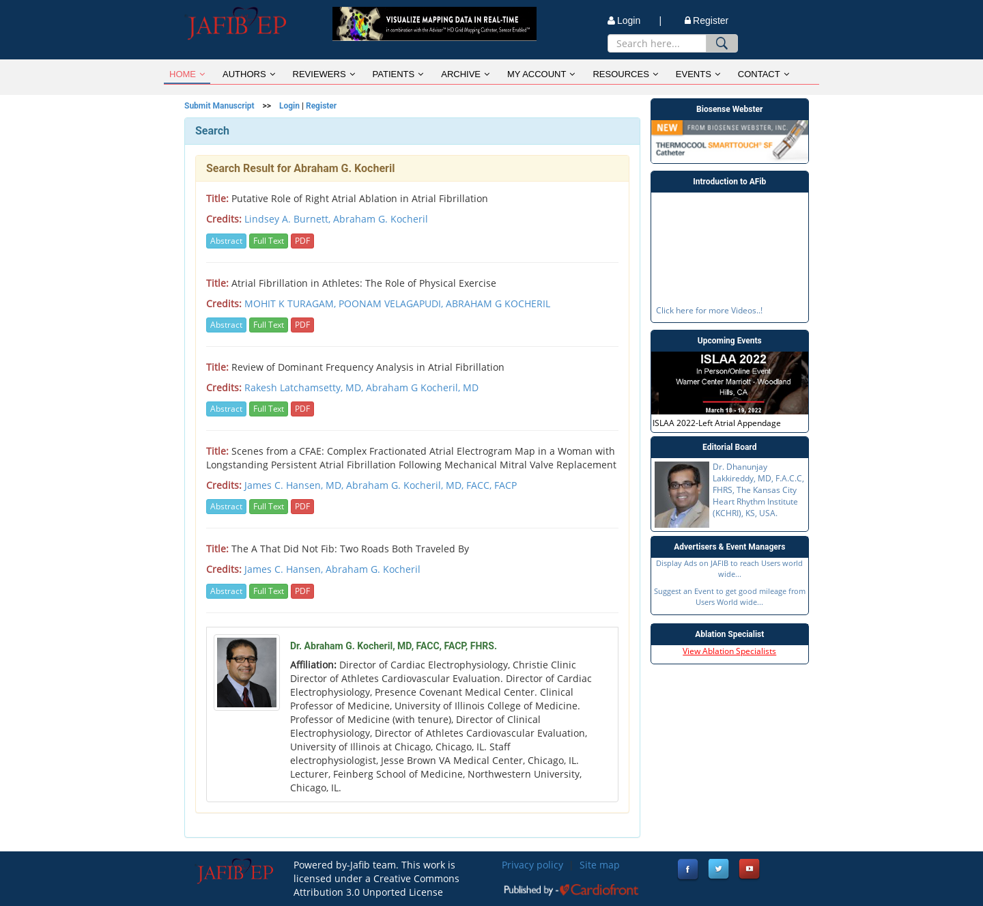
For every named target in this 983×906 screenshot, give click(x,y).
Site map (600, 864)
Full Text (268, 240)
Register (706, 20)
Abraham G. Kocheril (380, 218)
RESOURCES (625, 74)
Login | (634, 20)
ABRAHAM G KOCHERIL (498, 303)
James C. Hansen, (285, 569)
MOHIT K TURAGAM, (291, 303)
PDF (302, 240)
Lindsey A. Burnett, (288, 218)
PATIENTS (398, 74)
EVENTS (698, 74)
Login (289, 106)
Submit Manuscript (219, 106)
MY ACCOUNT (541, 74)
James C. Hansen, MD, (295, 485)
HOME (187, 74)
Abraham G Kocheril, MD (422, 387)
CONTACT (763, 74)
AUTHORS (249, 74)
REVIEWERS (324, 74)
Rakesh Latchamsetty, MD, (305, 387)
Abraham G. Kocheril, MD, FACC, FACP (431, 485)
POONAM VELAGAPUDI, (392, 303)
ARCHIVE (465, 74)
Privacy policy (532, 864)
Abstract (226, 240)
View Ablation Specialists (729, 651)
